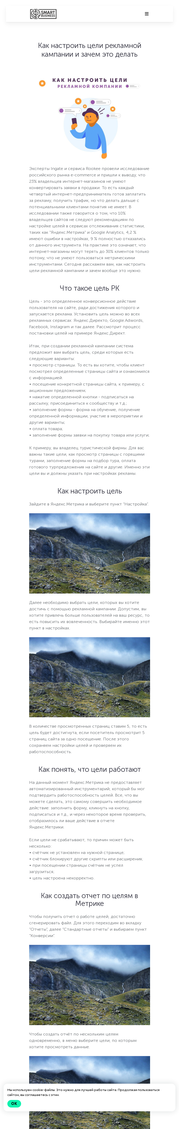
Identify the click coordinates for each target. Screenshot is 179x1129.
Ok (14, 1103)
